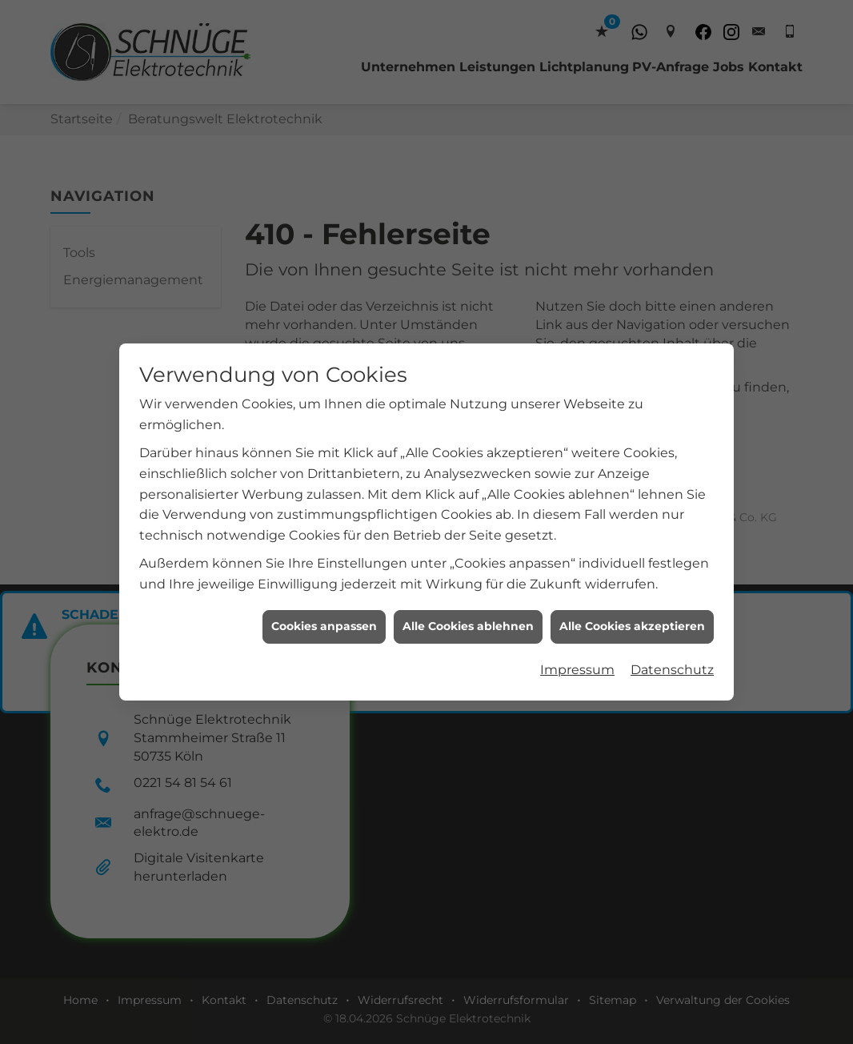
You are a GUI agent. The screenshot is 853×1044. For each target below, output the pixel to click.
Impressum (577, 657)
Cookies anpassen (324, 613)
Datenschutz (672, 657)
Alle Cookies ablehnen (468, 613)
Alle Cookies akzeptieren (632, 613)
